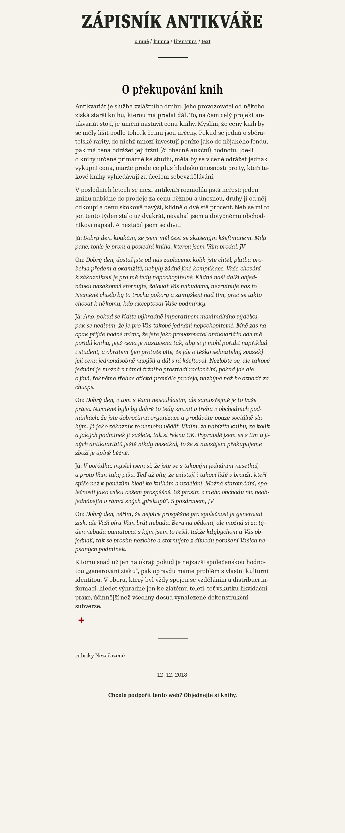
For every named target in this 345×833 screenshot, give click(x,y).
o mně (142, 41)
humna (161, 41)
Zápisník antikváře (172, 21)
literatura (185, 41)
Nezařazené (110, 655)
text (205, 41)
